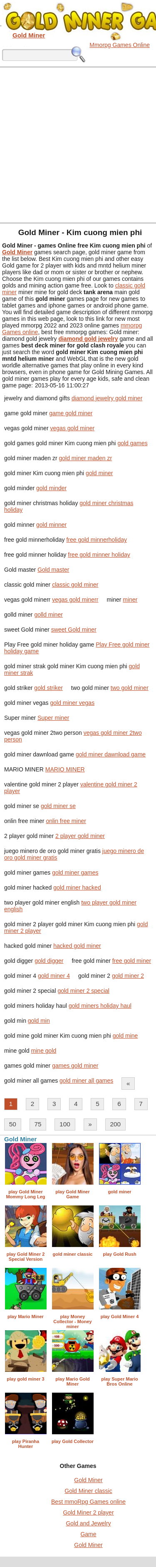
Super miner (53, 717)
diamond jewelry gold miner (107, 398)
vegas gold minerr (75, 599)
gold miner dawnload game (111, 754)
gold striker (48, 687)
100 (64, 1124)
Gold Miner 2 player (88, 1512)
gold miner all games (86, 1080)
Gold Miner (88, 1480)
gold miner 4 (54, 975)
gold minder (51, 488)
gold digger (49, 960)
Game (88, 1534)
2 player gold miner (80, 836)
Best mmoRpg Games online (88, 1501)
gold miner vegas (72, 702)
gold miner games (75, 872)
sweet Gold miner (74, 629)
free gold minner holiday (99, 554)
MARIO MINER (65, 769)
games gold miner (75, 1065)
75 (37, 1124)
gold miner (99, 473)
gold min (39, 1020)
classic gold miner (75, 584)
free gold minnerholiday (96, 539)
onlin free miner (66, 821)
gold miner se (58, 806)
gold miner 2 (128, 975)
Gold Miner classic (88, 1491)
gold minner (51, 524)
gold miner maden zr (85, 458)
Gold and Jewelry (88, 1523)
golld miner (48, 614)
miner (130, 599)
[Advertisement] (78, 145)
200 (115, 1124)
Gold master (53, 569)
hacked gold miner (77, 945)
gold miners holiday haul (100, 1005)
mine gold (44, 1050)
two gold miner (130, 687)
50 (12, 1124)
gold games (132, 443)
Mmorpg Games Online (119, 45)
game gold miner (70, 413)
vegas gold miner (72, 428)
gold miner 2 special (83, 990)
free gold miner (131, 960)
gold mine (125, 1035)
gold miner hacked (77, 887)
